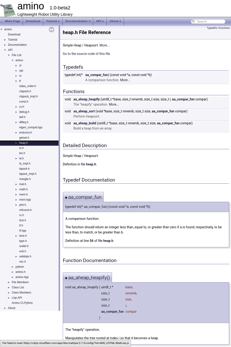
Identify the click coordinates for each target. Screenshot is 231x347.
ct (20, 65)
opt (21, 70)
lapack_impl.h (27, 173)
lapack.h (24, 168)
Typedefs (212, 28)
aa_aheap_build (84, 123)
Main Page (12, 21)
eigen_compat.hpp (30, 127)
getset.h (24, 137)
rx (20, 75)
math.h (23, 189)
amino (8, 29)
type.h (23, 241)
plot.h (22, 204)
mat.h (22, 184)
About (115, 21)
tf (20, 81)
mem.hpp (25, 199)
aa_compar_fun (96, 75)
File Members (20, 282)
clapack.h (25, 91)
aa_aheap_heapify (86, 99)
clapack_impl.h (28, 96)
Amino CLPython (22, 303)
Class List (18, 287)
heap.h (23, 143)
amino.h (20, 272)
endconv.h (25, 132)
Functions (224, 28)
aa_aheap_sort (84, 111)
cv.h (21, 106)
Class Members (21, 292)
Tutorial (53, 21)
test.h (22, 220)
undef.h (24, 246)
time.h (23, 235)
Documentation (77, 21)
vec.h (22, 261)
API (100, 21)
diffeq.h (23, 122)
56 (91, 241)
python (19, 266)
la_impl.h (24, 163)
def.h (22, 117)
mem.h (23, 194)
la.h (21, 158)
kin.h (22, 153)
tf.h (21, 225)
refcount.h (25, 210)
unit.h (22, 251)
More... (105, 45)
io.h (21, 148)
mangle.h (25, 179)
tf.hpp (22, 230)
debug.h (24, 112)
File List (16, 55)
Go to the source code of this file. (87, 54)
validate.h (25, 256)
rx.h (21, 215)
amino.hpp (22, 277)
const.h (23, 101)
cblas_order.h (27, 86)
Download (33, 21)
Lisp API (17, 297)
